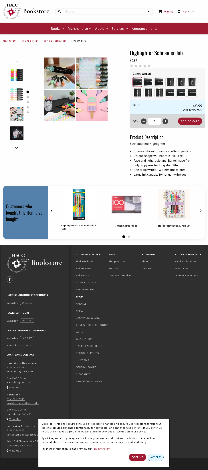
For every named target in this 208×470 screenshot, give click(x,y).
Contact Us (148, 268)
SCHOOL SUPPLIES (87, 353)
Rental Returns (85, 289)
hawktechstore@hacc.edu (23, 403)
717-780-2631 (16, 399)
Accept (155, 457)
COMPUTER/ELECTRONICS (91, 325)
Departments (9, 41)
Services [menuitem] (118, 28)
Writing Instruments (55, 41)
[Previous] (16, 62)
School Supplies (30, 41)
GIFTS (80, 331)
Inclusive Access (86, 282)
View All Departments (89, 381)
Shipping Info (117, 261)
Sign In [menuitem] (186, 11)
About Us (147, 261)
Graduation (182, 268)
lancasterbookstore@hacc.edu (26, 434)
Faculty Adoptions (186, 261)
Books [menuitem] (55, 28)
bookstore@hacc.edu (20, 371)
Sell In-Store (84, 268)
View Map (15, 387)
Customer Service (120, 275)
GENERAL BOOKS (86, 367)
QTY (135, 121)
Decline (137, 457)
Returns (114, 268)
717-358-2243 (16, 430)
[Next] (16, 147)
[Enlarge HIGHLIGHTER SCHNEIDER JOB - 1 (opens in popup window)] (16, 75)
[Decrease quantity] (143, 121)
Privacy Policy (101, 448)
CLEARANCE (83, 374)
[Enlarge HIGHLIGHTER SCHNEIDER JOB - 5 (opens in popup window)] (16, 133)
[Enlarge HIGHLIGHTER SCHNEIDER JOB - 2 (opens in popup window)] (16, 94)
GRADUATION (84, 338)
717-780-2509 (16, 367)
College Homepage (190, 275)
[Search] (59, 12)
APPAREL (81, 303)
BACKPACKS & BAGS (88, 317)
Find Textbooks (85, 261)
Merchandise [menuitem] (78, 28)
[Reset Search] (149, 12)
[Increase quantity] (165, 121)
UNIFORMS (82, 360)
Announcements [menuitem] (144, 28)
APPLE (79, 310)
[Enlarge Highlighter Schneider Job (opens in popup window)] (76, 89)
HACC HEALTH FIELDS (89, 346)
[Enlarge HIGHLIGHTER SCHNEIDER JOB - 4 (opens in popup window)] (16, 114)
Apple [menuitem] (99, 28)
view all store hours (19, 345)
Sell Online (82, 275)
